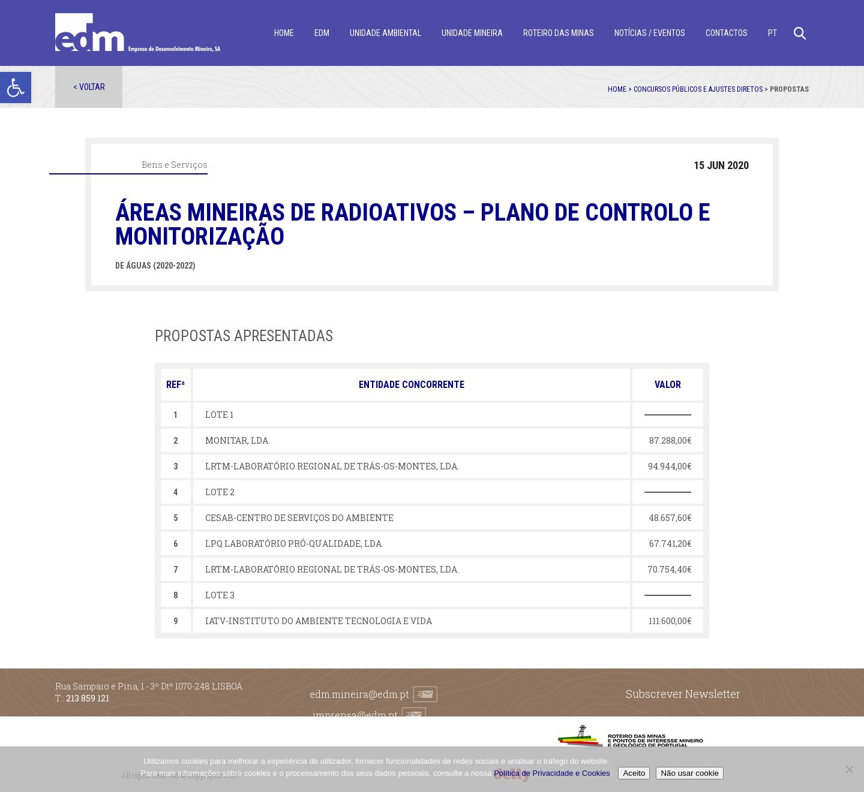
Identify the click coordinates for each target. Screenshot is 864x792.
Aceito (634, 773)
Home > (621, 89)
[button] (15, 87)
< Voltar (89, 87)
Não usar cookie (689, 773)
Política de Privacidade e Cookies (552, 773)
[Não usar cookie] (849, 769)
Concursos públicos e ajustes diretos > (702, 89)
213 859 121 (87, 698)
